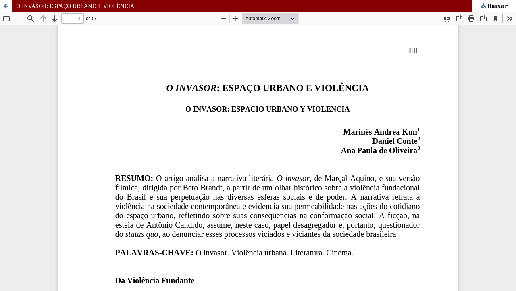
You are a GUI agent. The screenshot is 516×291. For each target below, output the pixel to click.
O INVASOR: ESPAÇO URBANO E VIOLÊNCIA (75, 6)
